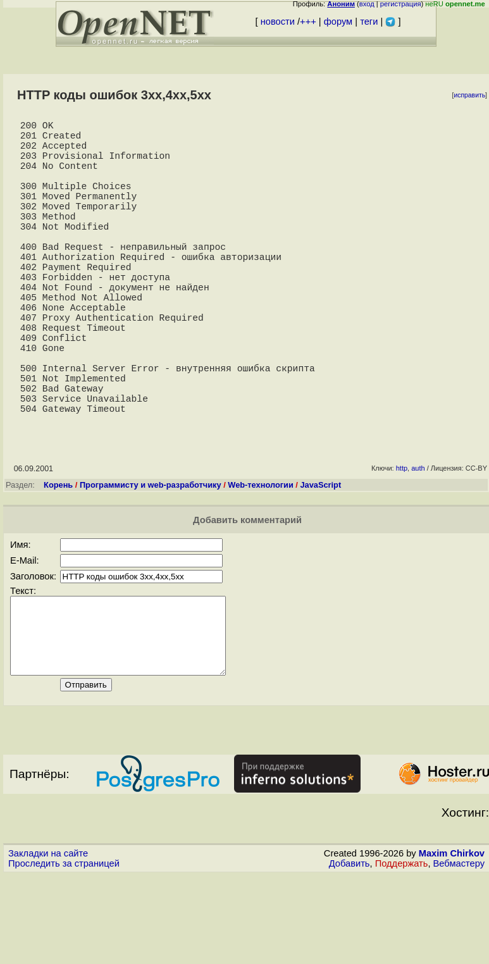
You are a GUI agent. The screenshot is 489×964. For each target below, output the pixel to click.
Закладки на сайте (48, 942)
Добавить (349, 952)
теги (369, 21)
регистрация (400, 4)
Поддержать (401, 952)
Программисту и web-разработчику (150, 558)
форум (338, 21)
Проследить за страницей (64, 952)
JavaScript (320, 558)
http (401, 541)
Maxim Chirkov (452, 942)
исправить (469, 95)
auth (417, 541)
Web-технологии (260, 558)
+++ (308, 21)
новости (278, 21)
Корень (58, 558)
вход (366, 4)
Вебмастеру (459, 952)
